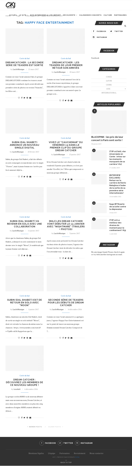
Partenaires (120, 15)
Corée (109, 77)
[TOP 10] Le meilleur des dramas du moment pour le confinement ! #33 (117, 225)
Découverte (69, 15)
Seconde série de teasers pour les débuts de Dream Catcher (66, 303)
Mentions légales (36, 453)
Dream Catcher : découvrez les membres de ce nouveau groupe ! (24, 383)
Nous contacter (96, 453)
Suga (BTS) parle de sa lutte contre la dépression (117, 206)
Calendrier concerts (90, 15)
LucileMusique (18, 72)
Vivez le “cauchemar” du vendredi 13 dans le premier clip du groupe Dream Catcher (66, 146)
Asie (108, 88)
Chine (109, 84)
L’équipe (51, 453)
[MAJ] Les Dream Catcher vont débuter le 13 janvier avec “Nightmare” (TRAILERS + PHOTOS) (66, 225)
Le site (22, 15)
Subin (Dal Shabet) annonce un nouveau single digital (24, 145)
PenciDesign (77, 457)
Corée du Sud (24, 59)
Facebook (95, 58)
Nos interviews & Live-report (45, 15)
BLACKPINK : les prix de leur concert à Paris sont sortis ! (107, 139)
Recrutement (79, 453)
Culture (108, 15)
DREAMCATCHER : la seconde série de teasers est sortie (24, 65)
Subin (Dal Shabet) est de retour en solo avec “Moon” (24, 303)
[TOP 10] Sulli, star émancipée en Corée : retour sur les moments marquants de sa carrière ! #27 (117, 157)
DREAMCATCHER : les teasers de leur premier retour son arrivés (66, 65)
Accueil (13, 15)
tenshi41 (17, 389)
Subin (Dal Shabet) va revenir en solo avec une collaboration (24, 224)
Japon (109, 81)
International (108, 92)
